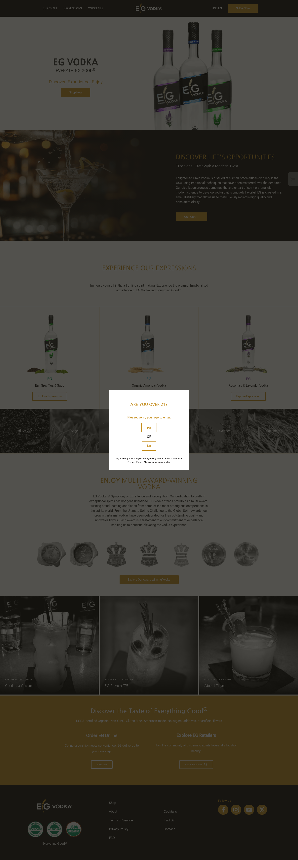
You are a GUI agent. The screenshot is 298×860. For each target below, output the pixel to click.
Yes (149, 427)
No (149, 446)
